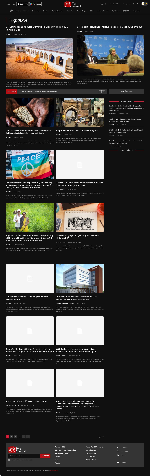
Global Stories (61, 242)
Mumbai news (112, 113)
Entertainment (60, 189)
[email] (24, 456)
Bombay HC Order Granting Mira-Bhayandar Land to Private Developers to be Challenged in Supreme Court (126, 108)
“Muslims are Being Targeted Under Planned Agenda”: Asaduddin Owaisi (45, 91)
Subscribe (45, 456)
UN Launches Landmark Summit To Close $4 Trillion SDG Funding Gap (37, 28)
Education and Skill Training (65, 303)
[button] (13, 3)
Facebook (124, 447)
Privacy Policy (28, 460)
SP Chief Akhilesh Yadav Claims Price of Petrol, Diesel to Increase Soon (126, 130)
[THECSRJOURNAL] (73, 4)
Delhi (110, 145)
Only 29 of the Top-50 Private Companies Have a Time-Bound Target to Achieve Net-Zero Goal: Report (30, 350)
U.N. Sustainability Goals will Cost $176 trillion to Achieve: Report (27, 297)
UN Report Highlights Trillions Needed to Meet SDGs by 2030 (110, 26)
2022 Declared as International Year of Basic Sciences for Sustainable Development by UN (76, 350)
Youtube (123, 462)
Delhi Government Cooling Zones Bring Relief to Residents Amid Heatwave (126, 141)
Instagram (124, 451)
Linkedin (123, 455)
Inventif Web (54, 470)
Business (79, 31)
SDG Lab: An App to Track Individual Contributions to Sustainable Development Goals (79, 183)
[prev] (100, 91)
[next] (103, 91)
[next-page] (28, 436)
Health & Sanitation (12, 405)
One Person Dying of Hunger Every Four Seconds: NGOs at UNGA (77, 236)
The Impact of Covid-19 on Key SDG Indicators (26, 401)
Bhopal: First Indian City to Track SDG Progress (77, 130)
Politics (111, 123)
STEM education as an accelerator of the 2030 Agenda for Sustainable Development (76, 297)
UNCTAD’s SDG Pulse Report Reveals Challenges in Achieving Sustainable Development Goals (28, 131)
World (8, 34)
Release (58, 412)
